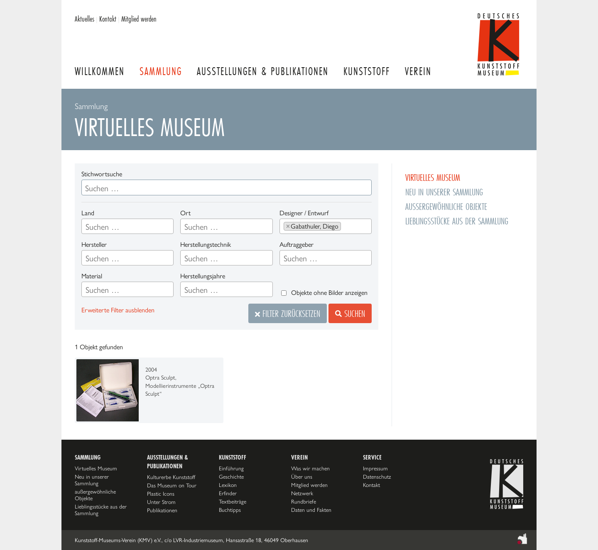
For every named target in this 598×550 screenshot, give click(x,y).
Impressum (375, 468)
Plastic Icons (160, 493)
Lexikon (228, 485)
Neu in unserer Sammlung (444, 191)
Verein (418, 71)
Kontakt (107, 18)
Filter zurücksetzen (287, 313)
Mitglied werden (139, 18)
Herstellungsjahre (202, 276)
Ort (185, 213)
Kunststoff (366, 71)
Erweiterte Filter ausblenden (117, 310)
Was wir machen (310, 468)
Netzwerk (302, 493)
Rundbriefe (303, 501)
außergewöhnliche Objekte (446, 206)
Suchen (350, 313)
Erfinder (228, 493)
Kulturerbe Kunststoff (171, 477)
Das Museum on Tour (171, 485)
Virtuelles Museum (432, 177)
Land (87, 213)
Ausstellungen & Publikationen (262, 71)
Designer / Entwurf (303, 213)
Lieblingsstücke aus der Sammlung (456, 220)
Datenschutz (377, 476)
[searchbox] (127, 227)
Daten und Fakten (311, 509)
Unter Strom (161, 502)
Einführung (231, 468)
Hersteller (94, 244)
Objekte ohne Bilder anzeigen (329, 293)
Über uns (301, 476)
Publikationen (162, 510)
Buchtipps (230, 509)
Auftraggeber (296, 244)
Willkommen (100, 71)
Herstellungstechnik (205, 244)
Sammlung (161, 71)
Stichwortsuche (101, 174)
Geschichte (231, 476)
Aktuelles (84, 18)
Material (91, 276)
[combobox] (127, 226)
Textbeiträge (232, 501)
